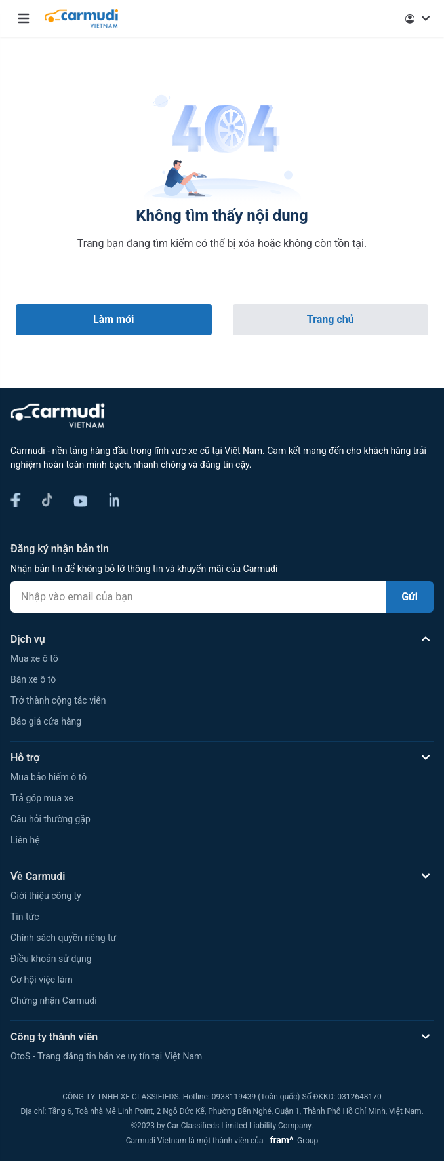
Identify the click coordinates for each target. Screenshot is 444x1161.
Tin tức (24, 916)
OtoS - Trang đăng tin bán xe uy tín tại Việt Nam (106, 1056)
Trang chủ (330, 319)
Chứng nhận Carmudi (53, 1000)
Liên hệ (25, 840)
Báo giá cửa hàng (45, 721)
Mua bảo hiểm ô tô (48, 777)
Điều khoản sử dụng (51, 958)
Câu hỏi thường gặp (50, 819)
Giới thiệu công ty (45, 895)
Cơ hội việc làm (41, 979)
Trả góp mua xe (41, 798)
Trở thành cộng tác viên (58, 700)
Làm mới (113, 319)
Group (291, 1140)
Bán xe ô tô (33, 679)
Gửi (409, 596)
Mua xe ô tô (34, 658)
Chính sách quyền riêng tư (63, 937)
